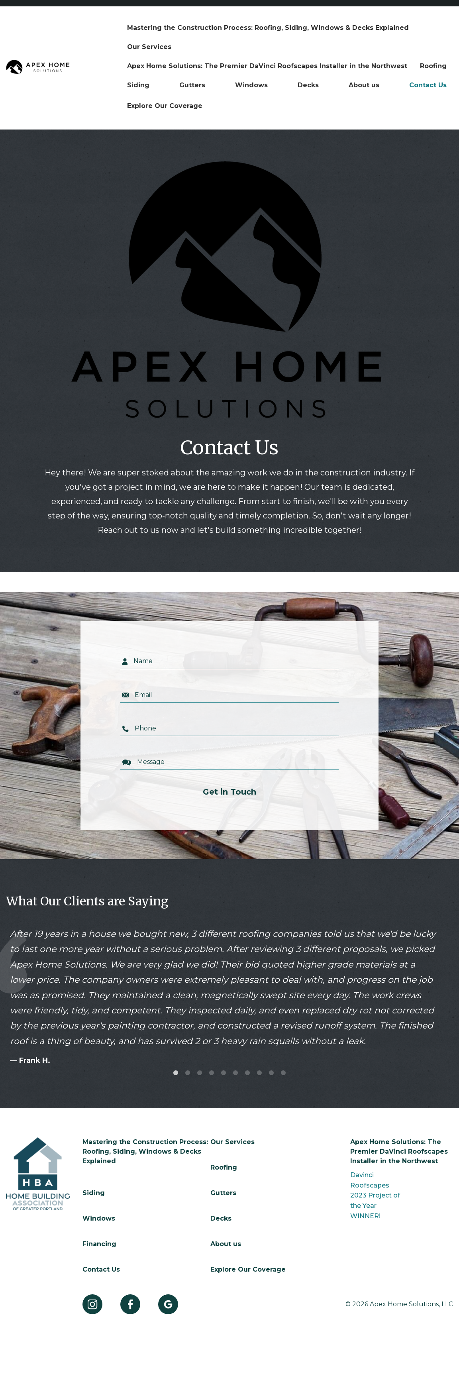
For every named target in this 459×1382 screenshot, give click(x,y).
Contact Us (428, 85)
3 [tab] (200, 1073)
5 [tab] (224, 1073)
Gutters (192, 85)
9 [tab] (271, 1073)
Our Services (149, 47)
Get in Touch (229, 792)
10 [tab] (283, 1073)
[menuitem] (268, 27)
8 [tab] (259, 1073)
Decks (308, 85)
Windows (251, 85)
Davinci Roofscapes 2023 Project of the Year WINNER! (375, 1195)
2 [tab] (188, 1073)
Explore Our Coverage (164, 106)
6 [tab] (235, 1073)
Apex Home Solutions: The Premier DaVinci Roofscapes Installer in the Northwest (267, 66)
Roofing (433, 66)
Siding (138, 85)
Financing (99, 1244)
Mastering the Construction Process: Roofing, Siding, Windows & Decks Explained (268, 27)
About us (364, 85)
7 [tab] (247, 1073)
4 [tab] (212, 1073)
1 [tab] (176, 1073)
